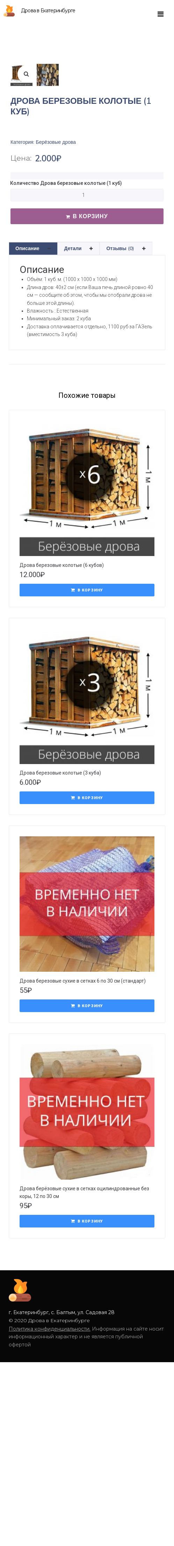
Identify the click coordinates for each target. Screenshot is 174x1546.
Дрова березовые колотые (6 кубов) (62, 719)
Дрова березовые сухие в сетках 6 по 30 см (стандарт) (83, 1134)
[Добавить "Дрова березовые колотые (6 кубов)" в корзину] (87, 743)
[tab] (33, 402)
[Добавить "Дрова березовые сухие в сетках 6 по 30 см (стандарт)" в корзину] (87, 1159)
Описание (27, 402)
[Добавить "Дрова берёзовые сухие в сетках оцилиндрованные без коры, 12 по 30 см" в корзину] (87, 1374)
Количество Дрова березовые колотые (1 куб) (66, 337)
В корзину (90, 369)
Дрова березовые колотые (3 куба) (60, 926)
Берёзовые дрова (56, 296)
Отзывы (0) (120, 402)
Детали (73, 402)
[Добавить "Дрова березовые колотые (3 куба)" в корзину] (87, 951)
